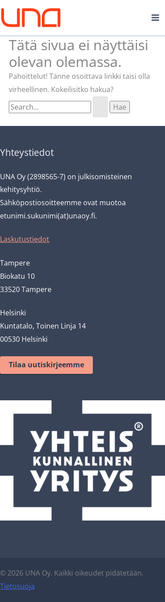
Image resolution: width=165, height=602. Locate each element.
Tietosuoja (17, 586)
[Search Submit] (100, 107)
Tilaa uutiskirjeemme (46, 364)
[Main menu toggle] (155, 17)
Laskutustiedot (24, 239)
